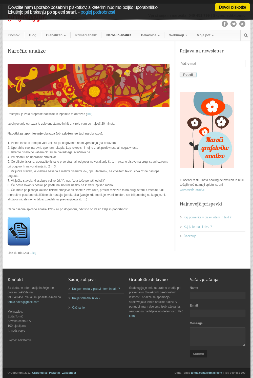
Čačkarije (190, 236)
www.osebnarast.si (192, 189)
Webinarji (178, 35)
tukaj (33, 253)
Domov (13, 35)
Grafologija (39, 372)
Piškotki (54, 372)
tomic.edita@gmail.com (23, 302)
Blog (32, 35)
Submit (198, 354)
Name (194, 288)
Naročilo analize (118, 35)
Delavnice (150, 35)
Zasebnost (69, 372)
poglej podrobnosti (98, 12)
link (89, 114)
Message (196, 323)
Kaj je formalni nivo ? (198, 227)
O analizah (56, 35)
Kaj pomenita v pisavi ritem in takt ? (207, 217)
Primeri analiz (86, 35)
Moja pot (205, 35)
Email (194, 305)
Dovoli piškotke (232, 7)
